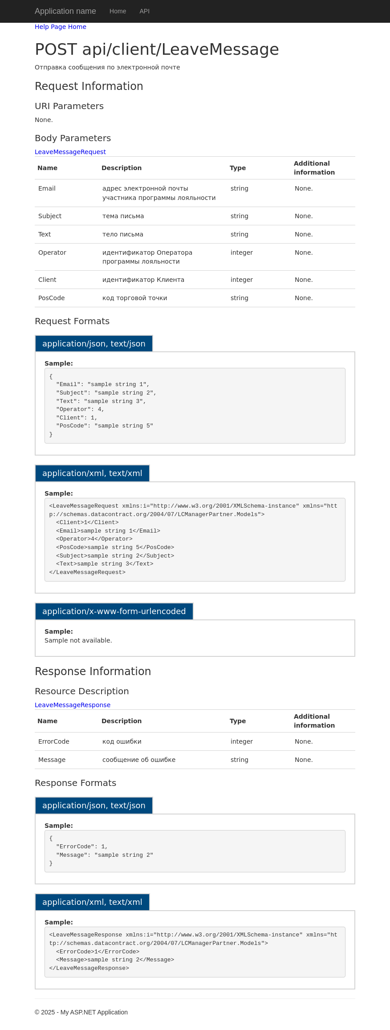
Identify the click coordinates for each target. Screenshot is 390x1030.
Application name (65, 11)
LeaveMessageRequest (70, 151)
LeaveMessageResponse (72, 704)
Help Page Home (60, 26)
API (144, 11)
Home (118, 11)
